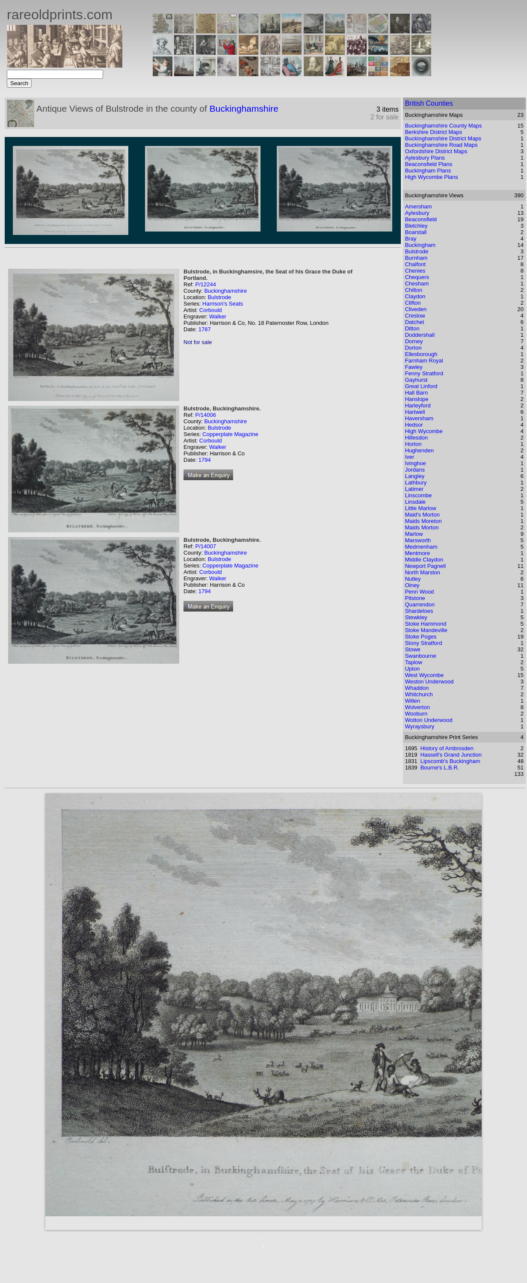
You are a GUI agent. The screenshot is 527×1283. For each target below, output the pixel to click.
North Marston (422, 572)
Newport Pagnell (425, 566)
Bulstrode (219, 297)
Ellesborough (421, 354)
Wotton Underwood (429, 720)
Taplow (413, 662)
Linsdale (415, 502)
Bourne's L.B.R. (439, 767)
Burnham (416, 258)
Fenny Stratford (424, 373)
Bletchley (416, 226)
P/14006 (205, 415)
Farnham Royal (424, 360)
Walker (217, 316)
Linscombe (418, 495)
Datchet (414, 322)
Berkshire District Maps (433, 132)
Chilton (413, 290)
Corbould (210, 310)
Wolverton (417, 707)
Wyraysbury (420, 726)
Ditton (412, 328)
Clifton (413, 303)
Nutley (413, 579)
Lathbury (416, 482)
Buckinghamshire (244, 108)
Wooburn (416, 713)
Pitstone (415, 598)
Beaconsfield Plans (429, 164)
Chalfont (415, 264)
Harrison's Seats (222, 303)
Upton (412, 668)
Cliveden (416, 309)
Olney (412, 585)
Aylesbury (417, 213)
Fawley (414, 367)
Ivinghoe (415, 463)
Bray (411, 238)
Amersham (418, 206)
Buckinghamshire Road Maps (441, 145)
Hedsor (414, 425)
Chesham (417, 283)
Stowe (412, 649)
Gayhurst (416, 380)
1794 (204, 460)
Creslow (415, 315)
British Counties (429, 103)
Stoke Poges (421, 636)
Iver (409, 457)
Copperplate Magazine (230, 434)
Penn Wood (419, 591)
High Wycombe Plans (431, 177)
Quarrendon (420, 604)
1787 (204, 329)
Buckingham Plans (428, 170)
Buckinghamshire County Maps (443, 125)
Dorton (413, 348)
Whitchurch (419, 694)
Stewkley (416, 617)
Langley (415, 476)
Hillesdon (416, 437)
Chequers (417, 277)
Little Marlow (420, 508)
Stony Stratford (423, 643)
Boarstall (416, 232)
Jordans (415, 469)
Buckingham (420, 245)
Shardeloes (419, 611)
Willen (412, 701)
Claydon (415, 296)
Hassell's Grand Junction (451, 754)
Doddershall (420, 335)
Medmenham (421, 546)
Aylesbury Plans (425, 157)
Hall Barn (416, 392)
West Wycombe (424, 675)
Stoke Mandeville (426, 630)
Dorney (414, 341)
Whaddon (417, 688)
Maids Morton (422, 527)
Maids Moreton (423, 521)
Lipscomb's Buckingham (450, 761)
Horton (413, 444)
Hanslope (417, 399)
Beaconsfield (421, 219)
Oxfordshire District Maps (436, 151)
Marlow (414, 534)
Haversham (419, 418)
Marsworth (418, 540)
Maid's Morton (422, 514)
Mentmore (417, 553)
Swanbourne (420, 656)
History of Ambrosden (447, 748)
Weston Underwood (429, 681)
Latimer (414, 489)
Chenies (415, 270)
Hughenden (419, 450)
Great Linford (421, 386)
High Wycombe (424, 431)
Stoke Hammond (426, 624)
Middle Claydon (424, 559)
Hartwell (415, 412)
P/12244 (205, 284)
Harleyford (418, 405)
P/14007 (205, 546)
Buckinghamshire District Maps (443, 138)
